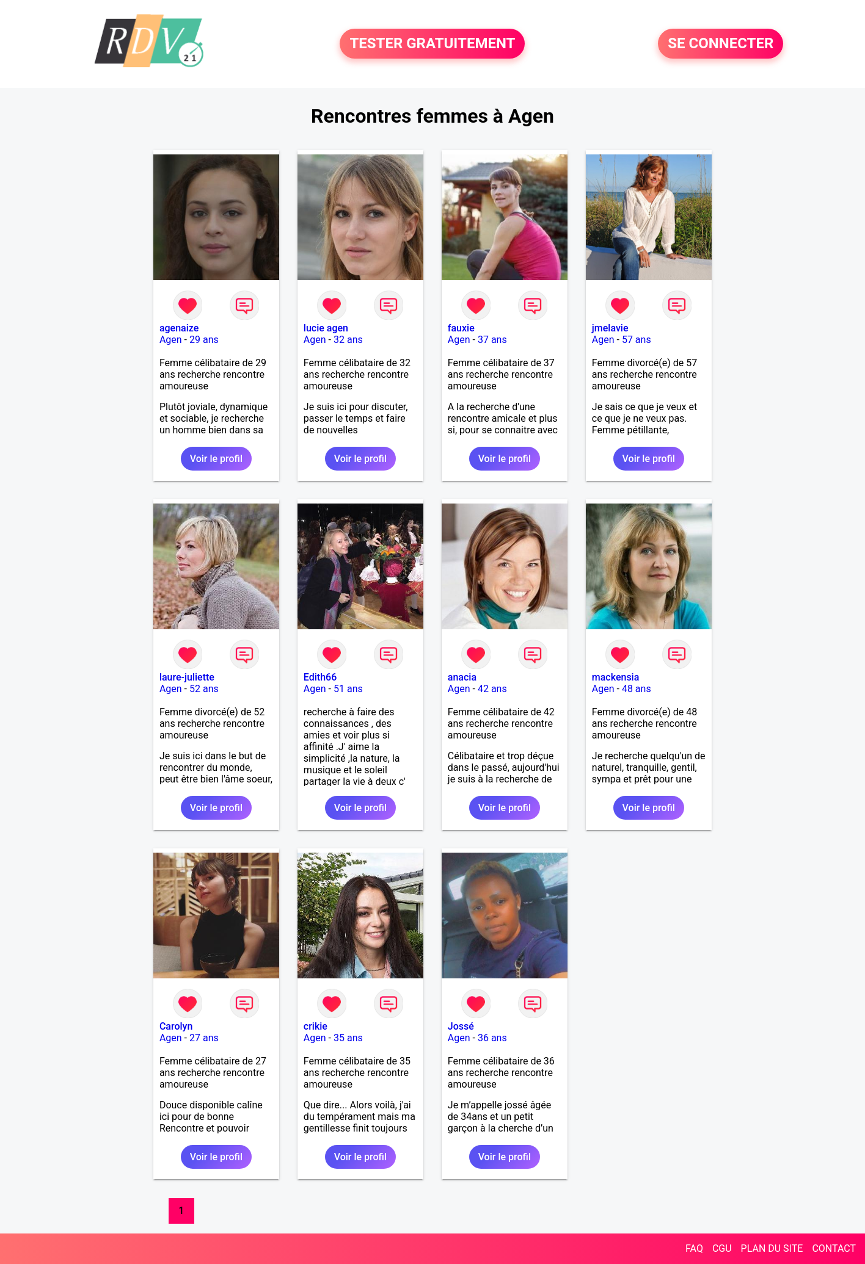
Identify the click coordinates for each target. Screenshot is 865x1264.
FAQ (694, 1248)
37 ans (492, 339)
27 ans (204, 1038)
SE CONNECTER (720, 43)
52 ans (204, 689)
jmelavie (610, 328)
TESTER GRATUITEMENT (432, 43)
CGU (722, 1248)
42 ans (492, 689)
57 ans (636, 339)
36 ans (492, 1038)
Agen (170, 339)
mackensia (616, 677)
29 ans (204, 339)
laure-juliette (186, 677)
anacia (462, 677)
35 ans (348, 1038)
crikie (315, 1026)
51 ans (348, 689)
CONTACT (834, 1248)
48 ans (636, 689)
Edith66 (320, 677)
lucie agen (326, 328)
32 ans (348, 339)
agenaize (179, 328)
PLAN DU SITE (772, 1248)
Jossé (461, 1026)
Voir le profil (216, 458)
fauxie (461, 328)
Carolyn (175, 1026)
